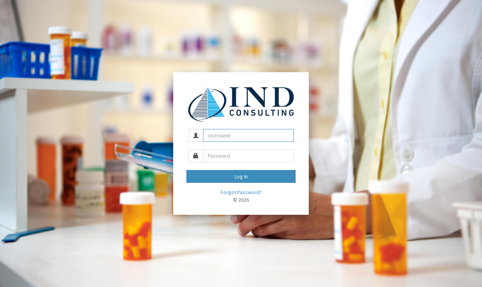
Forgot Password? (241, 192)
